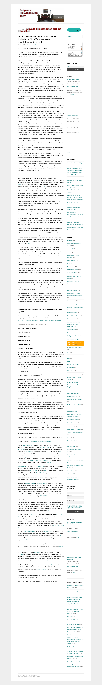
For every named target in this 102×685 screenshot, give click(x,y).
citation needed (36, 453)
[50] (29, 554)
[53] (25, 577)
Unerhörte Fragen (74, 30)
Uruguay (58, 550)
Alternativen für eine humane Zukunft (38, 591)
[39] (39, 459)
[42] (25, 481)
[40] (25, 466)
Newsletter (70, 616)
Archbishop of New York (41, 470)
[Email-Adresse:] (75, 67)
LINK (19, 184)
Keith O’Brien (38, 558)
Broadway (50, 479)
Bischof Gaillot (70, 263)
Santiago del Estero (51, 538)
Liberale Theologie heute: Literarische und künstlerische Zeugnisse (74, 385)
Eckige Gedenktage (72, 312)
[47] (48, 516)
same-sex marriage (43, 567)
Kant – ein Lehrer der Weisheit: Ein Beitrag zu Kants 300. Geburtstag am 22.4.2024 (74, 664)
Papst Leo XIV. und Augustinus (74, 399)
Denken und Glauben (72, 290)
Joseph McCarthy (48, 481)
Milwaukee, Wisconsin (44, 489)
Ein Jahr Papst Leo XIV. (73, 79)
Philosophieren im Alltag (73, 419)
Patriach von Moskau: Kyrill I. (74, 405)
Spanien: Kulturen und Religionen (75, 432)
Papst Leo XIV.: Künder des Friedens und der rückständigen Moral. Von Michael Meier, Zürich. (75, 197)
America (20, 466)
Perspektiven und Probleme (74, 408)
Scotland (21, 561)
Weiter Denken (71, 470)
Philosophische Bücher (72, 269)
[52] (50, 566)
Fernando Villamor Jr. (35, 676)
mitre (53, 456)
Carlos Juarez (28, 544)
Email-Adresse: (70, 500)
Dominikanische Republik (73, 304)
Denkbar (69, 287)
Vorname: (69, 490)
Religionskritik (70, 426)
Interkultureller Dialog (72, 339)
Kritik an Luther (71, 371)
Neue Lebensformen (72, 396)
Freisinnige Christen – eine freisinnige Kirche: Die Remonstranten (73, 324)
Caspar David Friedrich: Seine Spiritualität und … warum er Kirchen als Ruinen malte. (74, 622)
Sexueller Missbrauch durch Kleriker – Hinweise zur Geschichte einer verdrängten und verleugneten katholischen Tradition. (75, 639)
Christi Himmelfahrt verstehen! (72, 115)
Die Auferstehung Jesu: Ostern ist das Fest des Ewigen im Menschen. (75, 611)
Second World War (47, 477)
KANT (68, 361)
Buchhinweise (70, 267)
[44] (50, 502)
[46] (54, 502)
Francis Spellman (23, 470)
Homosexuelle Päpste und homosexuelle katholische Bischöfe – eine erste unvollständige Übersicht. (37, 39)
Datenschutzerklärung (72, 591)
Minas (52, 550)
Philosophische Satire (72, 423)
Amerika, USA (70, 249)
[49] (38, 546)
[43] (38, 499)
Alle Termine (70, 152)
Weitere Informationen (72, 86)
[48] (25, 533)
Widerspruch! (70, 474)
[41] (47, 474)
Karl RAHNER (70, 367)
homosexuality (34, 475)
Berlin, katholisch (71, 260)
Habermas (69, 332)
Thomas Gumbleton (28, 447)
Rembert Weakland (30, 489)
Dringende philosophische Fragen (75, 307)
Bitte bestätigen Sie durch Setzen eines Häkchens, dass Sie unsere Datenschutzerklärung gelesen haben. (74, 507)
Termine (69, 437)
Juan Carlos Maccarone (30, 538)
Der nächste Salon (71, 301)
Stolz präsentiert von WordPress (27, 675)
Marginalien (70, 390)
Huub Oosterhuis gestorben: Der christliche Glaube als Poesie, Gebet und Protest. (75, 629)
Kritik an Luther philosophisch (74, 374)
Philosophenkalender (72, 411)
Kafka (68, 353)
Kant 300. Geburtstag (72, 364)
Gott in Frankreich (71, 329)
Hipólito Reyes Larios (42, 575)
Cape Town (45, 506)
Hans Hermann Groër (35, 521)
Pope (39, 525)
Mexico (55, 571)
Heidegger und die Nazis (73, 336)
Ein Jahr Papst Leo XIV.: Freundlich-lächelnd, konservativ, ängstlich (75, 180)
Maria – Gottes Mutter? (73, 393)
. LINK (77, 537)
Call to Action (29, 456)
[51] (31, 554)
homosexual (27, 451)
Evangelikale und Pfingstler (73, 315)
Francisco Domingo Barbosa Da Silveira (29, 550)
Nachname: (70, 495)
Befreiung (52, 591)
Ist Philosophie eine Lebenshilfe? (75, 347)
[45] (52, 502)
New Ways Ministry (50, 449)
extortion (24, 554)
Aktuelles (69, 240)
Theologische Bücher (72, 272)
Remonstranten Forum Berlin (74, 429)
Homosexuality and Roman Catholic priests (42, 443)
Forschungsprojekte (72, 319)
